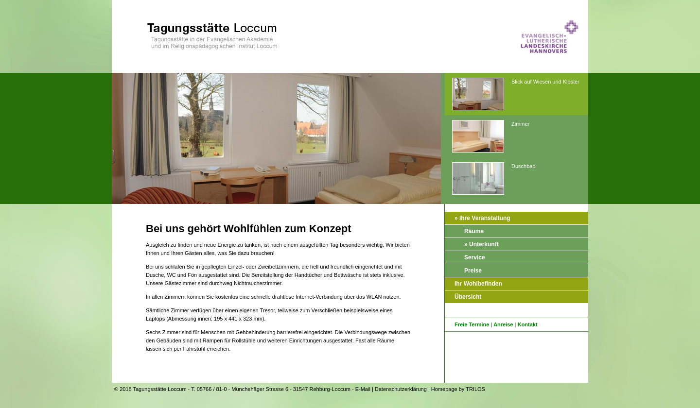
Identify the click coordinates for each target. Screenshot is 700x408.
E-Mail (362, 389)
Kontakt (528, 324)
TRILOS (475, 389)
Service (474, 257)
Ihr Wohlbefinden (478, 283)
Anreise (503, 324)
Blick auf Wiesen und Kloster (515, 94)
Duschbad (494, 179)
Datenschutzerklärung (401, 389)
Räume (474, 231)
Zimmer (490, 137)
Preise (473, 270)
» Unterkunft (481, 244)
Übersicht (468, 296)
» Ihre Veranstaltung (482, 218)
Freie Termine (472, 324)
